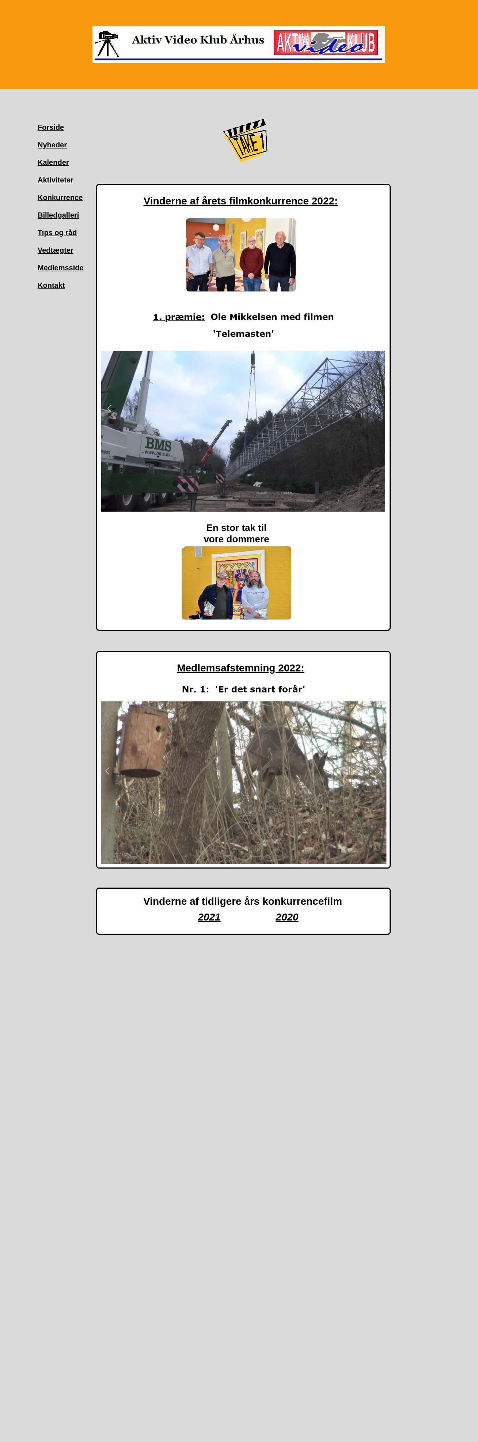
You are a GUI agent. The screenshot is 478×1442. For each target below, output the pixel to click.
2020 (287, 917)
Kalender (53, 162)
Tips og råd (57, 233)
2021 (209, 917)
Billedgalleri (58, 215)
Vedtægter (55, 250)
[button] (109, 409)
